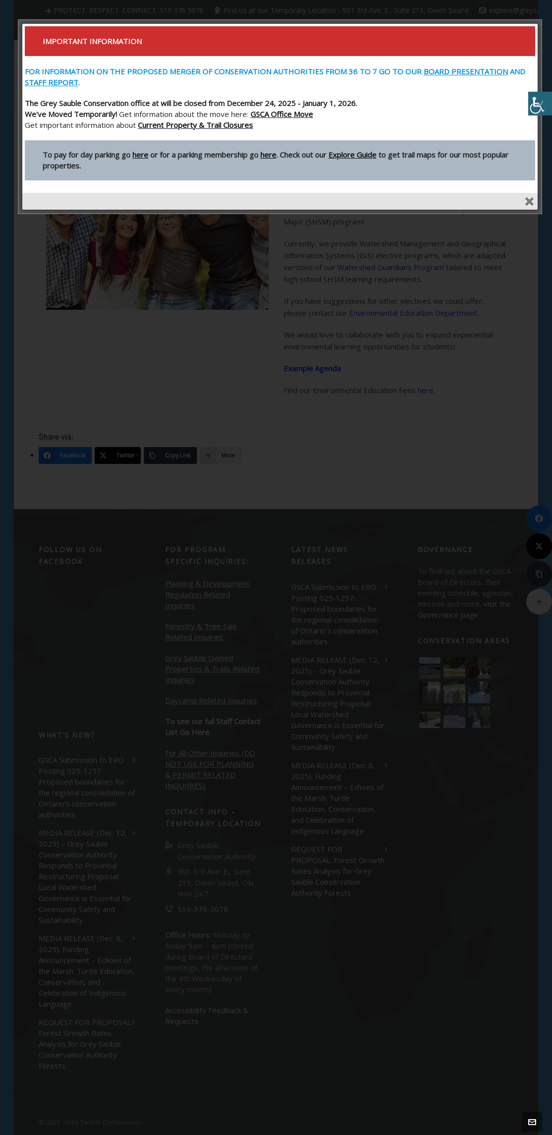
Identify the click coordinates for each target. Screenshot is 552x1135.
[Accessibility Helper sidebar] (540, 103)
